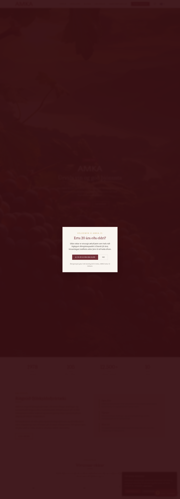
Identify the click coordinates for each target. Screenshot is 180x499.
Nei (103, 257)
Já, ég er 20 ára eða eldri (85, 257)
